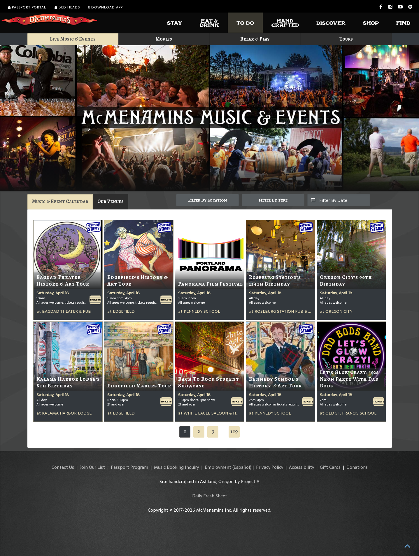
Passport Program (129, 467)
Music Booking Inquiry (176, 467)
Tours (346, 39)
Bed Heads (67, 7)
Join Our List (92, 467)
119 (234, 431)
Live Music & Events (73, 39)
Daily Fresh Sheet (209, 495)
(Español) (241, 467)
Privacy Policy (269, 467)
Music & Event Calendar (60, 201)
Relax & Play (255, 39)
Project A (250, 481)
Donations (357, 467)
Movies (164, 39)
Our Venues (110, 201)
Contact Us (63, 467)
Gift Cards (330, 467)
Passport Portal (27, 7)
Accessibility (301, 467)
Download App (105, 7)
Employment (218, 467)
